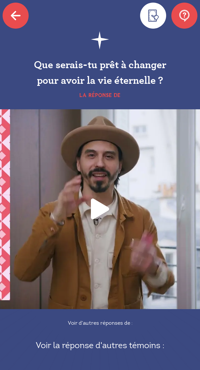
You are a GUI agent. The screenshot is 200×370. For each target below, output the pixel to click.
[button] (100, 209)
